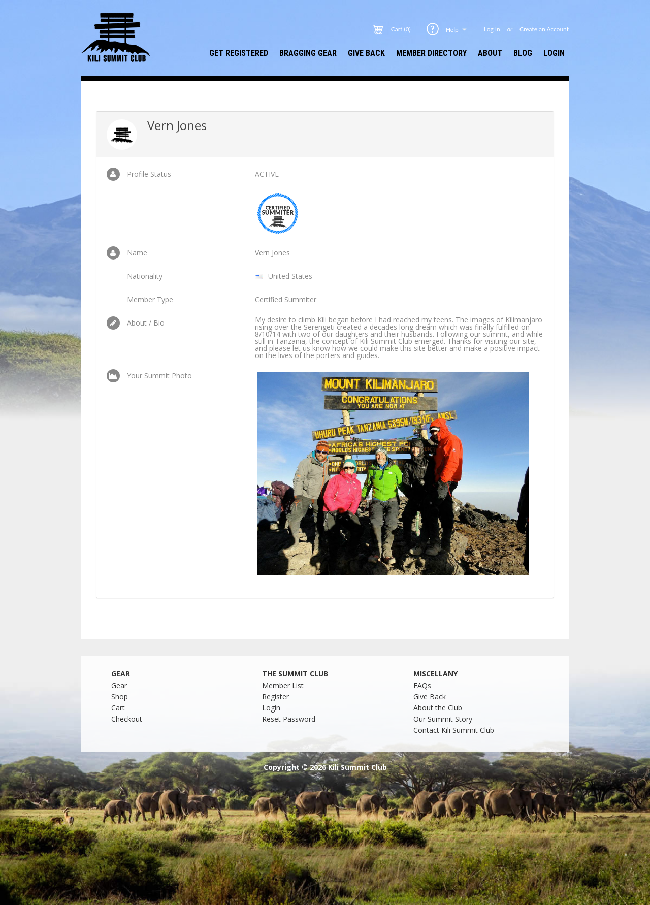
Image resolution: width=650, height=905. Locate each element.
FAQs (422, 685)
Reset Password (288, 719)
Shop (119, 696)
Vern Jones (177, 125)
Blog (522, 53)
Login (554, 53)
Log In (492, 29)
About (490, 53)
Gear (119, 685)
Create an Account (544, 29)
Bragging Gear (308, 53)
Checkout (126, 719)
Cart (118, 708)
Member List (283, 685)
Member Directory (431, 53)
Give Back (366, 53)
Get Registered (238, 53)
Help (457, 29)
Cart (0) (401, 29)
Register (275, 696)
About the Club (437, 708)
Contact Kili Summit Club (453, 730)
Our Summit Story (442, 719)
